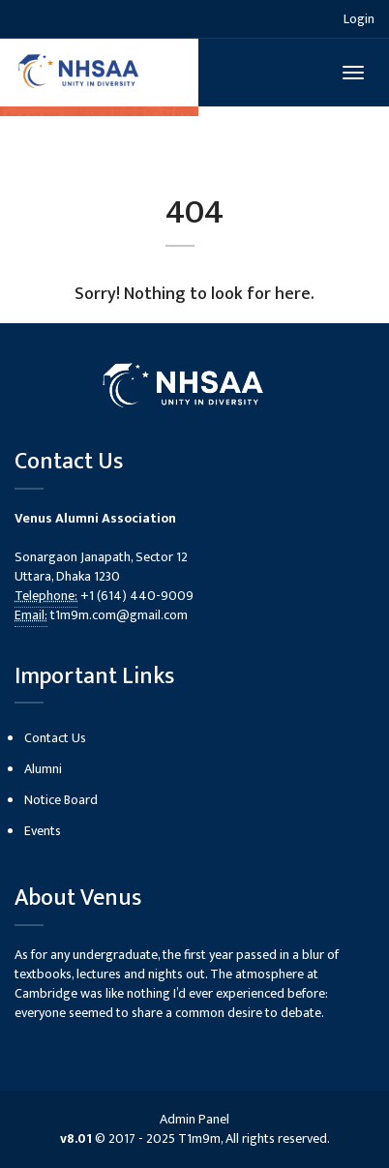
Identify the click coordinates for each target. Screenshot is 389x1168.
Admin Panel (194, 1119)
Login (359, 19)
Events (42, 831)
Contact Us (55, 738)
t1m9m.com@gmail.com (119, 615)
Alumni (43, 769)
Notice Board (61, 800)
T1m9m (199, 1138)
